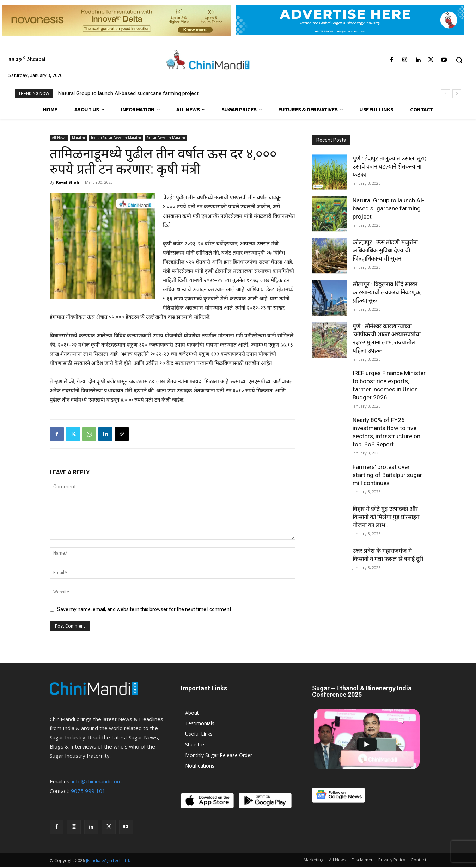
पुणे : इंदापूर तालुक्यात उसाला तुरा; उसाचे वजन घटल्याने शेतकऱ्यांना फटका (389, 166)
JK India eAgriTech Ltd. (108, 860)
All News (59, 137)
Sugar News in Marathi (166, 137)
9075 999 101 (88, 790)
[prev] (445, 93)
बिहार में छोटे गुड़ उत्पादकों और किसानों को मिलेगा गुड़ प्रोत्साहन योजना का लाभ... (386, 517)
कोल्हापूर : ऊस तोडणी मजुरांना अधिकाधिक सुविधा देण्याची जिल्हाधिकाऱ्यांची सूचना (385, 250)
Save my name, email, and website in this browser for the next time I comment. (144, 609)
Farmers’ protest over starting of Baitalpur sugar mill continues (387, 475)
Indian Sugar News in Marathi (116, 137)
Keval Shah (67, 182)
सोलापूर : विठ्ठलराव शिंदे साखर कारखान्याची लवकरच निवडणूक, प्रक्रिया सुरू (387, 292)
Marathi (78, 137)
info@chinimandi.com (97, 781)
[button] (459, 59)
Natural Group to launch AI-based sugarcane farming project (128, 93)
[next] (456, 93)
